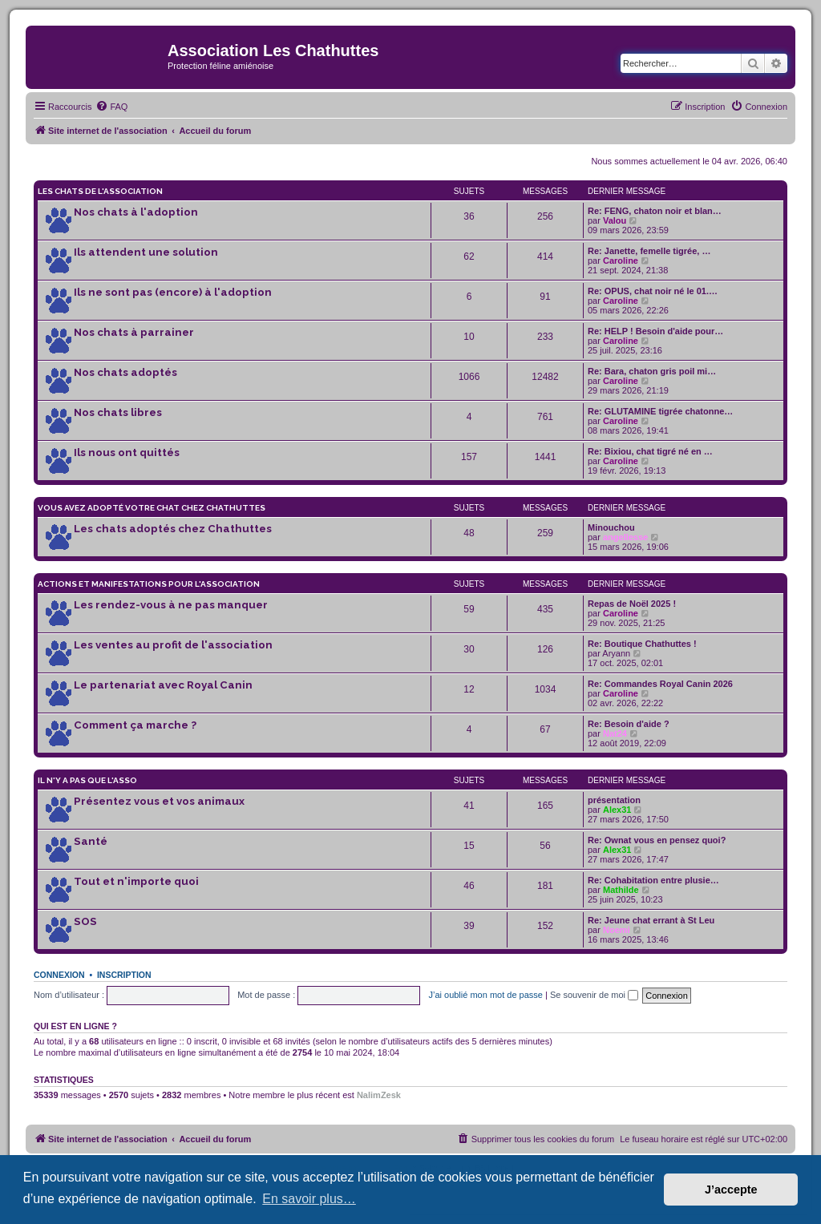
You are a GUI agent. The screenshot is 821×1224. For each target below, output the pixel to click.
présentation (614, 800)
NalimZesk (379, 1095)
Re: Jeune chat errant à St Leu (651, 920)
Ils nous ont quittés (127, 452)
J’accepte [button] (731, 1189)
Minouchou (611, 527)
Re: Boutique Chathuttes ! (642, 643)
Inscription (124, 975)
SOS (85, 921)
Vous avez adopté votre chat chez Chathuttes (151, 507)
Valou (614, 220)
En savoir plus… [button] (309, 1199)
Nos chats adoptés (125, 372)
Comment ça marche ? (135, 725)
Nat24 (615, 733)
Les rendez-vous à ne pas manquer (171, 605)
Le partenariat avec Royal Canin (163, 685)
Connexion (59, 975)
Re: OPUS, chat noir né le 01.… (653, 291)
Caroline (620, 260)
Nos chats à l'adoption (136, 212)
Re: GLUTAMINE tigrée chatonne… (660, 411)
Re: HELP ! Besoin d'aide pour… (655, 331)
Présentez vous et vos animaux (159, 801)
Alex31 (617, 809)
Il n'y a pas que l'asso (87, 780)
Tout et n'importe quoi (136, 881)
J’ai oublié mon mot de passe (485, 995)
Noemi (616, 930)
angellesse (625, 537)
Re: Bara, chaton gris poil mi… (652, 371)
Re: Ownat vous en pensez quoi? (657, 840)
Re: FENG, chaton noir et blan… (655, 211)
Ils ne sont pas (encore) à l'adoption (173, 292)
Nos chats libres (118, 412)
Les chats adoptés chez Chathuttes (173, 529)
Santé (90, 841)
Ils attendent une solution (146, 252)
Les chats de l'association (100, 191)
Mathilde (621, 890)
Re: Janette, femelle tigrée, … (649, 251)
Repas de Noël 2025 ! (632, 603)
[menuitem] (111, 106)
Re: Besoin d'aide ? (628, 724)
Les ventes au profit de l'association (173, 645)
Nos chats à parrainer (134, 332)
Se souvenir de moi (594, 995)
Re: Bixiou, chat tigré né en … (650, 451)
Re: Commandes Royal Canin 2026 (660, 684)
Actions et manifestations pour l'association (149, 584)
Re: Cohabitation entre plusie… (653, 880)
